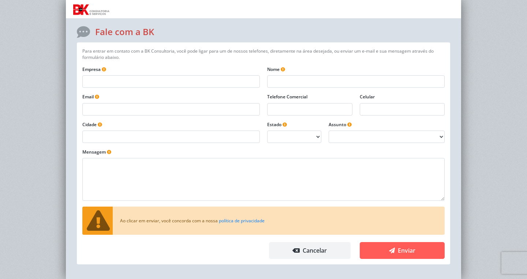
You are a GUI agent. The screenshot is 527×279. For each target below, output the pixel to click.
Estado (274, 124)
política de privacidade (242, 221)
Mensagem (94, 152)
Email (88, 97)
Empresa (91, 69)
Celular (367, 97)
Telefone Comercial (287, 97)
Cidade (89, 124)
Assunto (337, 124)
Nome (273, 69)
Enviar (402, 250)
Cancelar (309, 250)
